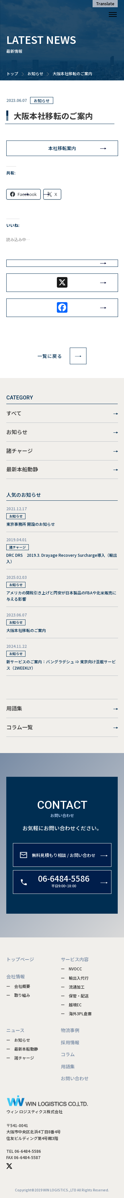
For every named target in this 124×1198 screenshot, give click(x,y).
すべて (62, 413)
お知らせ (35, 73)
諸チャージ (62, 451)
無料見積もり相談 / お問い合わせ (64, 865)
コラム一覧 (62, 727)
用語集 (62, 708)
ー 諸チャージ (20, 1057)
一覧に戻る (62, 355)
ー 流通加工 (73, 987)
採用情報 (70, 1042)
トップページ (20, 959)
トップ (12, 73)
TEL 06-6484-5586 (23, 1151)
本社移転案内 (62, 148)
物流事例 (70, 1030)
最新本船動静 (62, 469)
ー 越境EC (71, 1004)
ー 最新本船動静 (22, 1049)
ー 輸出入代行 (75, 978)
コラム (68, 1054)
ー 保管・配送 (75, 995)
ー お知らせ (18, 1040)
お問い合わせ (75, 1078)
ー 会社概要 (18, 986)
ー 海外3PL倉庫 (76, 1013)
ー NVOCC (71, 968)
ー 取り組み (18, 995)
